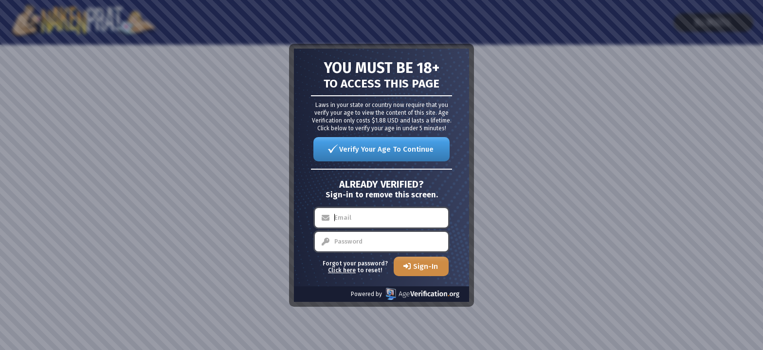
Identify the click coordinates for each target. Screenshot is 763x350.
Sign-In (425, 266)
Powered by (405, 294)
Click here (342, 270)
